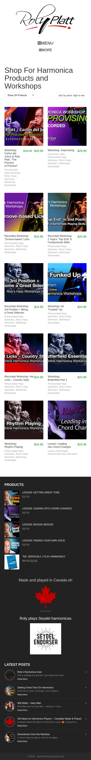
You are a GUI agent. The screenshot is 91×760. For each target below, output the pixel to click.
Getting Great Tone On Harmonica (35, 687)
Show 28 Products (17, 95)
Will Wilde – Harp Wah (29, 703)
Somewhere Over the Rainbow (33, 734)
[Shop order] (72, 95)
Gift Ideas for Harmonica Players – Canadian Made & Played (49, 718)
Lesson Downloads (58, 451)
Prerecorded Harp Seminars (62, 454)
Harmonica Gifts (56, 154)
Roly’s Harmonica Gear (29, 672)
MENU (45, 43)
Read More (22, 679)
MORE (45, 50)
